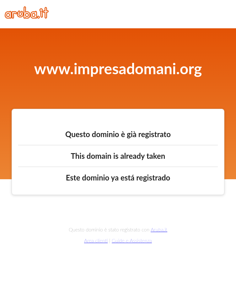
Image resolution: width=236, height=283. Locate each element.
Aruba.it (159, 229)
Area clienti (96, 240)
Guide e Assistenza (132, 240)
